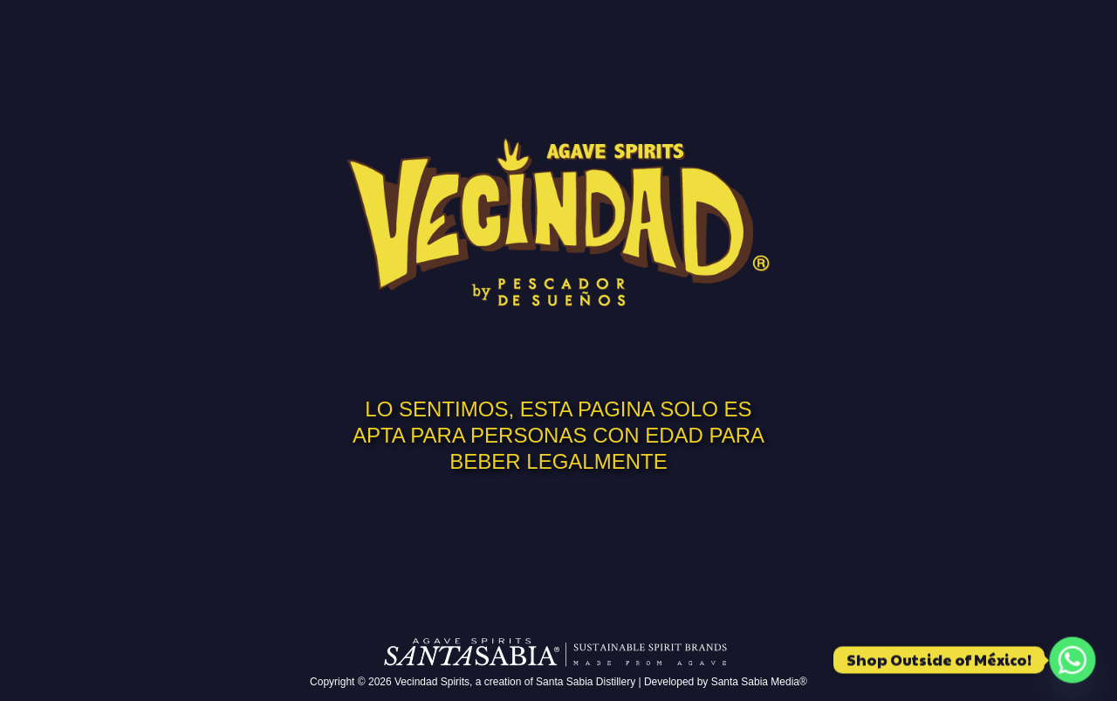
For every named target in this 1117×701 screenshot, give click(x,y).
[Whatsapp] (1072, 660)
